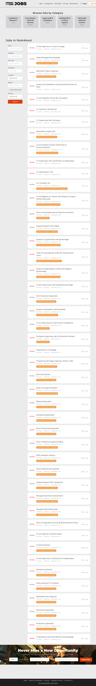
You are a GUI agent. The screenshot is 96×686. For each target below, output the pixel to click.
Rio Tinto (39, 49)
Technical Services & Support (46, 77)
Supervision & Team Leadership (47, 63)
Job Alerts (58, 3)
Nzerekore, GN (56, 49)
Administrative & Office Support (47, 155)
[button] (94, 21)
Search (15, 102)
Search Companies (35, 680)
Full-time (46, 49)
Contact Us (68, 680)
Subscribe (86, 674)
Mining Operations (43, 221)
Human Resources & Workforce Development (52, 191)
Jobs (41, 3)
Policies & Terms (57, 680)
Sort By (10, 93)
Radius (10, 82)
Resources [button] (74, 3)
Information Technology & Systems (48, 208)
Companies (48, 3)
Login (84, 3)
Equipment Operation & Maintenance (49, 265)
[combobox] (15, 56)
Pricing (65, 3)
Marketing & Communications (46, 139)
